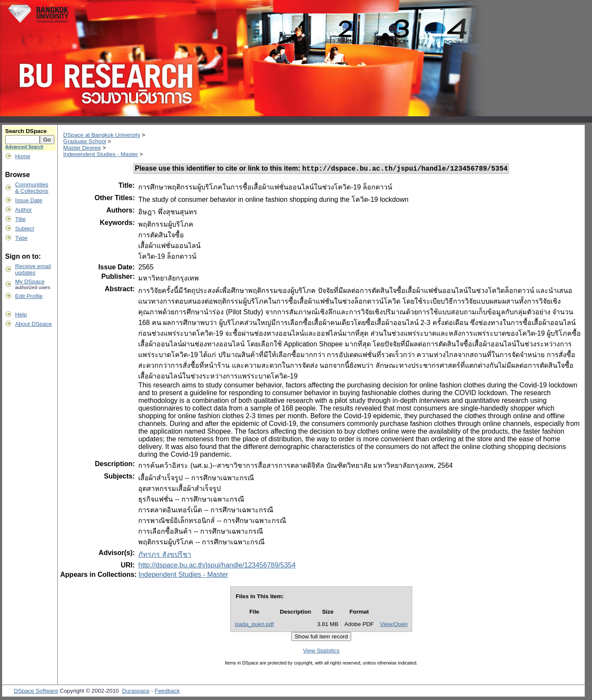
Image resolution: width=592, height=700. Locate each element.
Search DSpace (26, 131)
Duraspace (135, 692)
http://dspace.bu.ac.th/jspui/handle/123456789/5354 (216, 566)
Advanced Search (24, 146)
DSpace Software (36, 692)
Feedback (167, 692)
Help (21, 314)
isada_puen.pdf (254, 625)
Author (23, 210)
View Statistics (321, 652)
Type (21, 238)
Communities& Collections (31, 187)
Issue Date (28, 200)
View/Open (394, 625)
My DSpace (29, 281)
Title (20, 219)
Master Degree (82, 148)
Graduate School (84, 141)
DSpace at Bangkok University (101, 135)
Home (22, 156)
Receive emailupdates (33, 269)
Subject (24, 228)
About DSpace (33, 324)
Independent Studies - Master (100, 154)
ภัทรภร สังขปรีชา (164, 555)
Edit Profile (28, 296)
